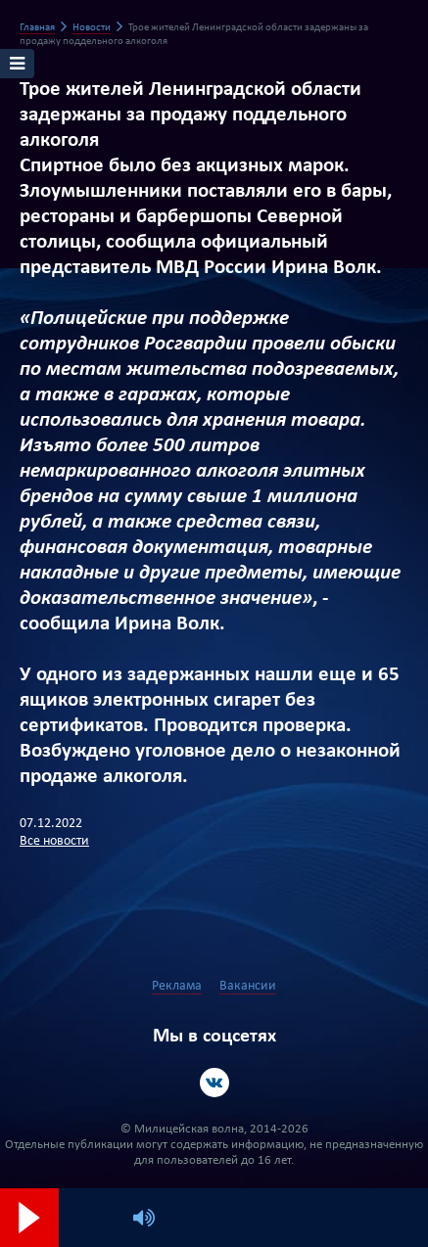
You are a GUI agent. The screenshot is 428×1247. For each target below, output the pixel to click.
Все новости (54, 841)
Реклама (177, 986)
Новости (91, 28)
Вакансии (247, 986)
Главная (37, 28)
